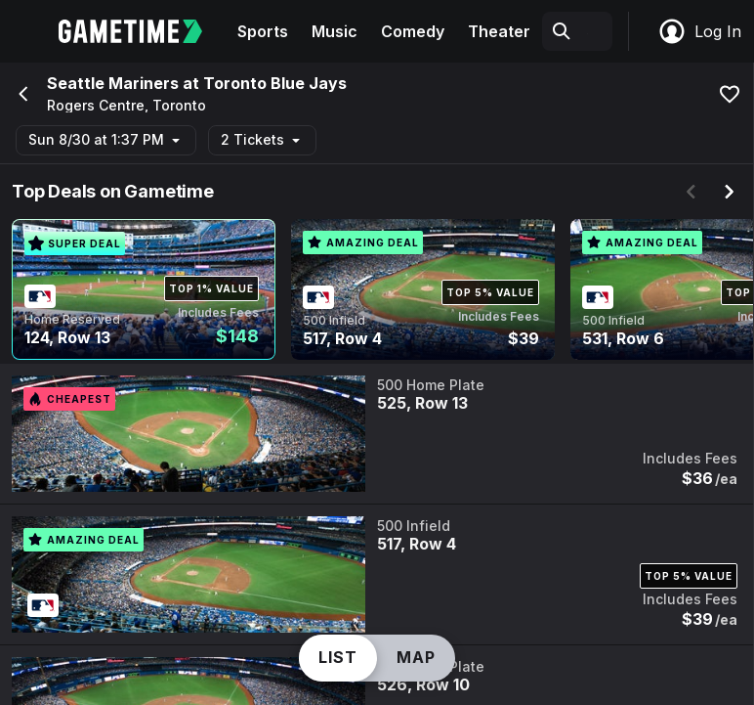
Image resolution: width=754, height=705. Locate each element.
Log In (699, 31)
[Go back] (21, 94)
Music (334, 31)
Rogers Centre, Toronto (126, 105)
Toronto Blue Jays (275, 83)
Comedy (412, 31)
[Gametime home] (142, 31)
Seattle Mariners (113, 83)
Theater (499, 31)
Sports (262, 31)
